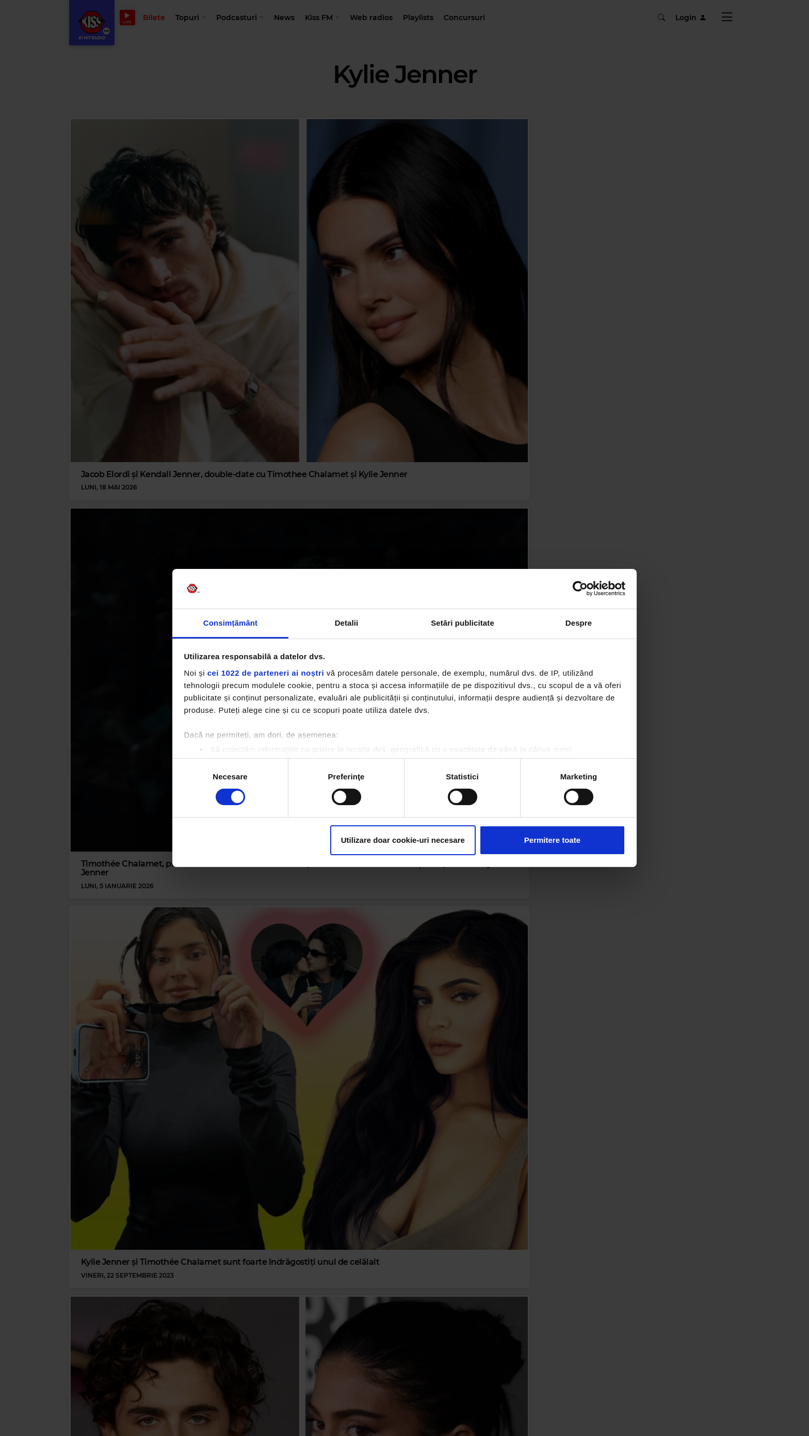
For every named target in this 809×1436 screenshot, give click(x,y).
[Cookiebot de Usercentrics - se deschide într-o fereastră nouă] (580, 588)
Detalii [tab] (347, 622)
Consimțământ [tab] (230, 622)
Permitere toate (552, 840)
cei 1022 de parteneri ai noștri (265, 672)
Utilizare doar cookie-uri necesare (403, 840)
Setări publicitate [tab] (462, 622)
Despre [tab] (578, 622)
